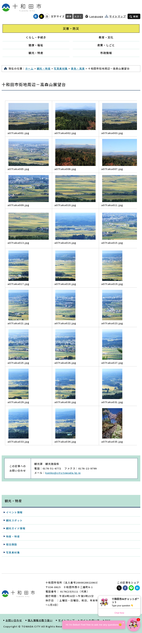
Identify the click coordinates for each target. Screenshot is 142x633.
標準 (69, 16)
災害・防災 (71, 28)
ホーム (29, 68)
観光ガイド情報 (15, 528)
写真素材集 (61, 68)
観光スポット (14, 520)
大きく (78, 16)
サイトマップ (117, 16)
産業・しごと (106, 45)
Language (96, 16)
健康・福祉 (36, 45)
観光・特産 (36, 53)
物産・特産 (13, 536)
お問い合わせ (14, 620)
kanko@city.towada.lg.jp (63, 472)
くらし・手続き (36, 37)
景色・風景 (78, 68)
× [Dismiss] (138, 598)
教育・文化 (106, 37)
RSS (108, 620)
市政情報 (106, 53)
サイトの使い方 (90, 620)
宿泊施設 (11, 544)
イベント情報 (14, 512)
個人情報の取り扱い (40, 620)
